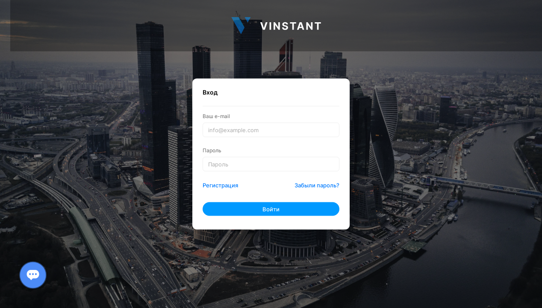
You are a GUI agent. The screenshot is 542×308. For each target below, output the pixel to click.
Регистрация (220, 185)
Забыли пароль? (317, 185)
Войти (271, 208)
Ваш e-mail (216, 116)
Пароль (212, 150)
